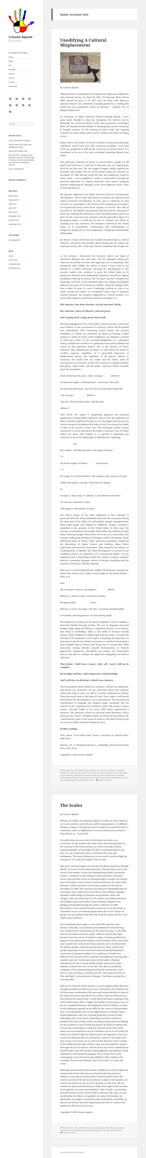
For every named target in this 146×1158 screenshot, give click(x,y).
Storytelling (69, 780)
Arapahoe (103, 770)
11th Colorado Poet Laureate (19, 140)
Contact (11, 82)
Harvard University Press (109, 773)
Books (11, 61)
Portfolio (12, 69)
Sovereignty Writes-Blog (18, 53)
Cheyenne (120, 770)
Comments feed (14, 264)
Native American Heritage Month (72, 1130)
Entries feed (13, 260)
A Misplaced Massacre (89, 770)
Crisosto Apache (20, 37)
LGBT (107, 1128)
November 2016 (15, 216)
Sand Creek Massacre (114, 777)
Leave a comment (104, 780)
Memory (70, 775)
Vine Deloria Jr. (116, 1130)
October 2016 (14, 220)
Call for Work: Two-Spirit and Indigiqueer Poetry (20, 145)
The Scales (71, 805)
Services (12, 74)
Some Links (13, 86)
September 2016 (15, 224)
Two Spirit (106, 1130)
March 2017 (13, 212)
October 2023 (14, 200)
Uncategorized (14, 240)
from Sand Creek (93, 773)
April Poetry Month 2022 (18, 151)
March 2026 (13, 196)
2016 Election (86, 1128)
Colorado (63, 773)
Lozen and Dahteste (16, 169)
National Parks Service (82, 775)
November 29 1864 (92, 777)
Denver (83, 773)
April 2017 (13, 208)
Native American (98, 775)
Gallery (11, 78)
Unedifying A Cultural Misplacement (83, 42)
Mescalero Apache (117, 1128)
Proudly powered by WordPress (72, 1152)
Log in (11, 256)
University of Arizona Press (84, 780)
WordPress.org (14, 268)
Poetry (102, 777)
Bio (10, 65)
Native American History (75, 777)
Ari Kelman (111, 770)
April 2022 (13, 204)
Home (11, 57)
